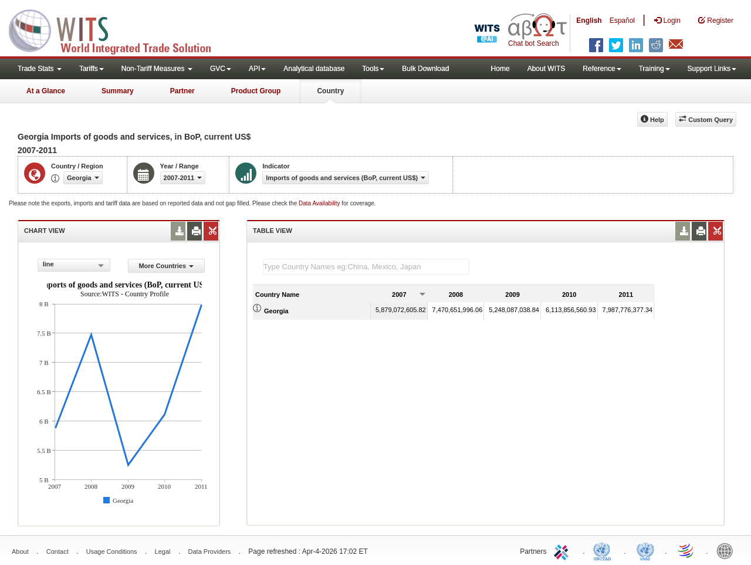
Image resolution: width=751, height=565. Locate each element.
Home (500, 69)
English (588, 20)
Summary (118, 91)
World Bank (727, 550)
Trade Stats (40, 69)
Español (622, 20)
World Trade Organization (686, 550)
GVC (220, 69)
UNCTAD (604, 550)
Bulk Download (425, 69)
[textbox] (366, 267)
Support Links (712, 69)
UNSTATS (645, 550)
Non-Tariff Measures (156, 69)
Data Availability (320, 203)
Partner (182, 91)
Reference (602, 69)
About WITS (546, 69)
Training (654, 69)
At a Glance (45, 91)
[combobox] (74, 265)
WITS (117, 29)
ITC (563, 550)
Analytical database (313, 69)
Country (330, 91)
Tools (373, 69)
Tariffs (91, 69)
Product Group (256, 91)
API (257, 69)
